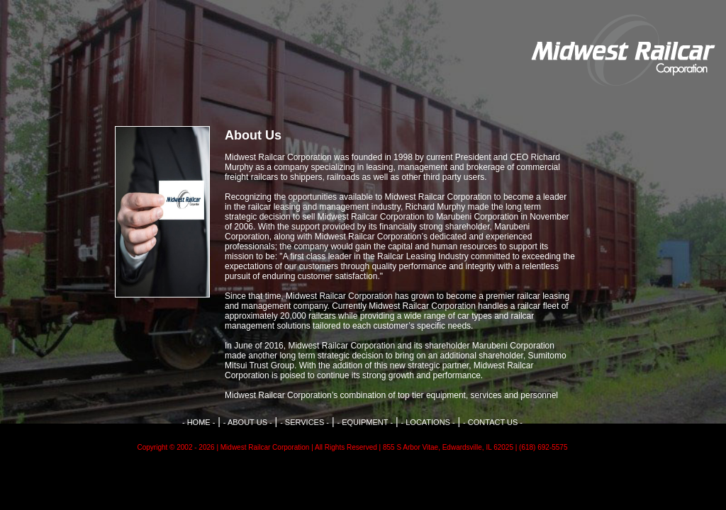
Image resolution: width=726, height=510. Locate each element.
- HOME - (198, 422)
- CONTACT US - (493, 422)
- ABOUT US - (247, 422)
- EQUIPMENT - (365, 422)
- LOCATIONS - (427, 422)
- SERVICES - (304, 422)
